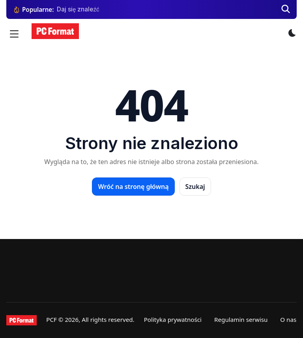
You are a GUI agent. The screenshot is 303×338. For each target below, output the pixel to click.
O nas (288, 319)
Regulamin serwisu (240, 319)
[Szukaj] (285, 9)
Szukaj (195, 186)
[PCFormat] (21, 320)
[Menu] (14, 34)
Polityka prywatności (173, 319)
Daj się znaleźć (78, 9)
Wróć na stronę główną (133, 186)
